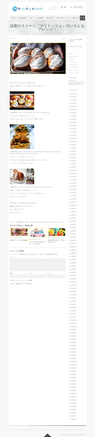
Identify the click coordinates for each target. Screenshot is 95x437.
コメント (13, 257)
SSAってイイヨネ (76, 46)
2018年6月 (73, 263)
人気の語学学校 (22, 18)
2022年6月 (73, 119)
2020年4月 (73, 192)
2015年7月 (73, 374)
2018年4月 (73, 269)
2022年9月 (73, 109)
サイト (49, 273)
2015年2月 (73, 390)
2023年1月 (73, 97)
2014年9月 (73, 406)
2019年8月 (73, 218)
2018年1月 (73, 278)
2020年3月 (73, 196)
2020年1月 (73, 202)
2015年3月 (73, 387)
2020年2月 (73, 199)
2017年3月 (73, 310)
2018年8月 (73, 256)
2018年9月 (73, 253)
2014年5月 (73, 419)
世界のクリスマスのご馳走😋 (19, 240)
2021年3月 (73, 164)
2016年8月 (73, 333)
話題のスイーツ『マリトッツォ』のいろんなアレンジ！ (72, 32)
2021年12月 (73, 135)
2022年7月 (73, 116)
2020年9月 (73, 183)
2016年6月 (73, 339)
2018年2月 (73, 275)
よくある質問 (39, 18)
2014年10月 (73, 403)
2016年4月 (73, 346)
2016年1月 (73, 355)
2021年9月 (73, 144)
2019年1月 (73, 240)
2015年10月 (73, 365)
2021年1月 (73, 170)
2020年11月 (73, 176)
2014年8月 (73, 409)
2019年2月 (73, 237)
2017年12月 (73, 282)
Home (13, 18)
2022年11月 (73, 103)
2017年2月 (73, 314)
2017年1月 (73, 317)
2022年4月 (73, 125)
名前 (18, 274)
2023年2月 (73, 93)
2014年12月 (73, 397)
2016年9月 (73, 330)
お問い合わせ (49, 18)
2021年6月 (73, 154)
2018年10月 (73, 250)
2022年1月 (73, 132)
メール (36, 274)
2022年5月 (73, 122)
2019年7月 (73, 221)
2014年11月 (73, 400)
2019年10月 (73, 211)
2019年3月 (73, 234)
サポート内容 (59, 18)
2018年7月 (73, 259)
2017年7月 (73, 298)
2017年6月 (73, 301)
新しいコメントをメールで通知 (22, 280)
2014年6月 (73, 416)
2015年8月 (73, 371)
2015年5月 (73, 381)
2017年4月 (73, 307)
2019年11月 (73, 208)
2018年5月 (73, 266)
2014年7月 (73, 413)
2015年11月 (73, 361)
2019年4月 (73, 231)
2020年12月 (73, 173)
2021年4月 (73, 160)
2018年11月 (73, 247)
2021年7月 (73, 151)
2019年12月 (73, 205)
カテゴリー (72, 80)
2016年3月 (73, 349)
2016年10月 (73, 326)
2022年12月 (73, 100)
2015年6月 (73, 377)
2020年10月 (73, 180)
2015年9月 (73, 368)
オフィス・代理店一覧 (72, 18)
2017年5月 (73, 304)
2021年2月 (73, 167)
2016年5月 (73, 342)
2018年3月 (73, 272)
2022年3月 (73, 129)
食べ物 (54, 32)
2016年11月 (73, 323)
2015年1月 (73, 393)
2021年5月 (73, 157)
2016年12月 (73, 320)
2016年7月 (73, 336)
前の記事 (12, 38)
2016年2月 (73, 352)
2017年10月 (73, 288)
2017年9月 (73, 291)
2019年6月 (73, 224)
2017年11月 (73, 285)
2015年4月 (73, 384)
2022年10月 (73, 106)
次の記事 (63, 38)
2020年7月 (73, 189)
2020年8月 (73, 186)
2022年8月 (73, 113)
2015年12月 (73, 358)
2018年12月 (73, 243)
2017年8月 (73, 294)
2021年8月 (73, 148)
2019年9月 (73, 215)
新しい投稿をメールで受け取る (22, 283)
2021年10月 (73, 141)
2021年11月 (73, 138)
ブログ (31, 18)
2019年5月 (73, 227)
